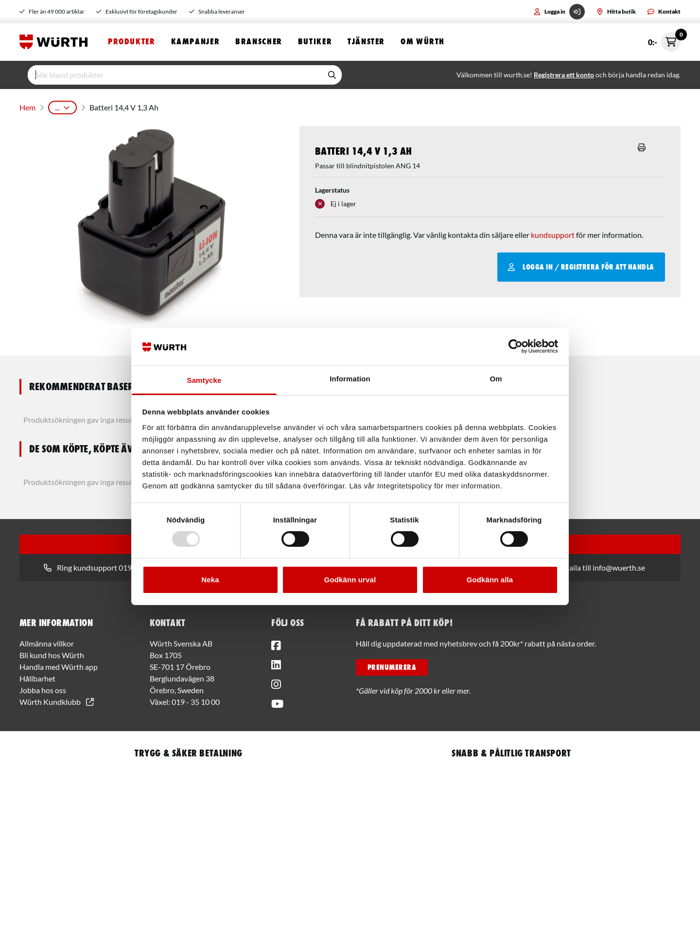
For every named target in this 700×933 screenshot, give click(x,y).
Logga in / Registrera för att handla (581, 264)
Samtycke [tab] (204, 380)
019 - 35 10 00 (196, 699)
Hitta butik (616, 11)
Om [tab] (496, 379)
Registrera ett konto (564, 76)
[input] (175, 76)
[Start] (55, 43)
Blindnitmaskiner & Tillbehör (234, 107)
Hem (26, 107)
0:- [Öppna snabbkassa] (664, 43)
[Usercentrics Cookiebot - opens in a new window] (515, 346)
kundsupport (553, 232)
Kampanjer (195, 42)
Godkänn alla (490, 579)
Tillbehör (304, 107)
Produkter (132, 42)
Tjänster (366, 42)
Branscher (258, 42)
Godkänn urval (350, 579)
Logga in (559, 11)
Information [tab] (350, 379)
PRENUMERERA (392, 665)
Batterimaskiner (154, 107)
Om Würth (423, 42)
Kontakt (664, 11)
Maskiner (103, 107)
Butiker (315, 42)
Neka (210, 579)
